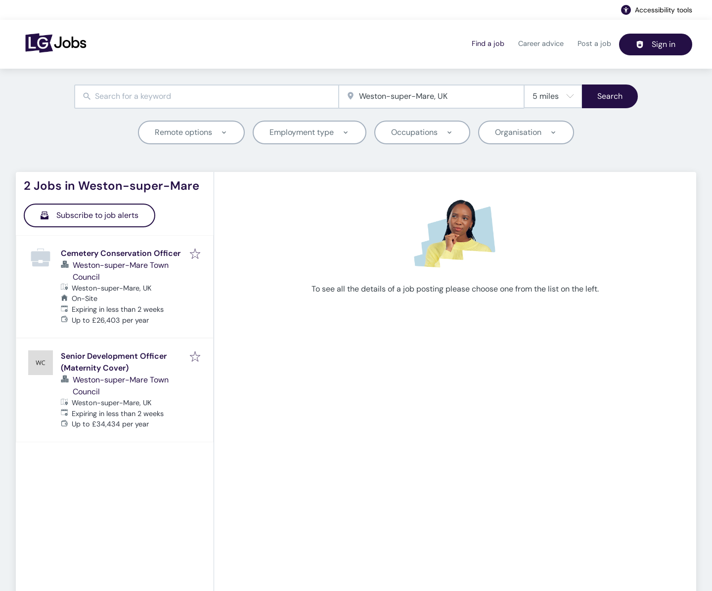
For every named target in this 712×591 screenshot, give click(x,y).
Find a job (488, 43)
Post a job (594, 43)
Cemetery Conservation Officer (120, 253)
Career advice (541, 43)
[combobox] (206, 96)
